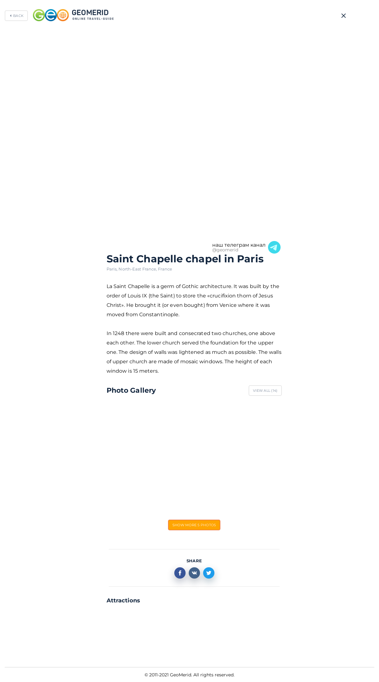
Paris (113, 268)
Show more (194, 525)
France (165, 268)
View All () (265, 390)
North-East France (138, 268)
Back (18, 15)
